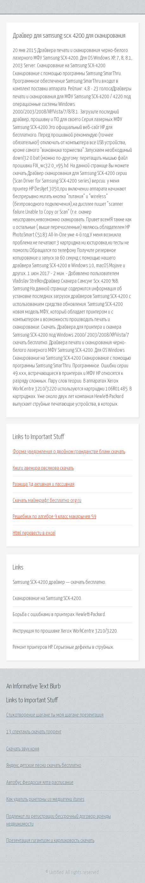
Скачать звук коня (22, 748)
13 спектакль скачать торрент (33, 731)
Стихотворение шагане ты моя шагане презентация (55, 715)
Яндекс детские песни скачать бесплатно (43, 765)
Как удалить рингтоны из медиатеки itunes (45, 799)
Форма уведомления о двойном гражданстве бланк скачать (69, 451)
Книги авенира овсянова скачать (43, 468)
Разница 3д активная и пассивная (43, 484)
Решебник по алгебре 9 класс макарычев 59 (54, 516)
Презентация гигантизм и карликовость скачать (50, 840)
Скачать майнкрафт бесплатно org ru (47, 500)
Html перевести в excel (34, 533)
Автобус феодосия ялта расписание (39, 782)
